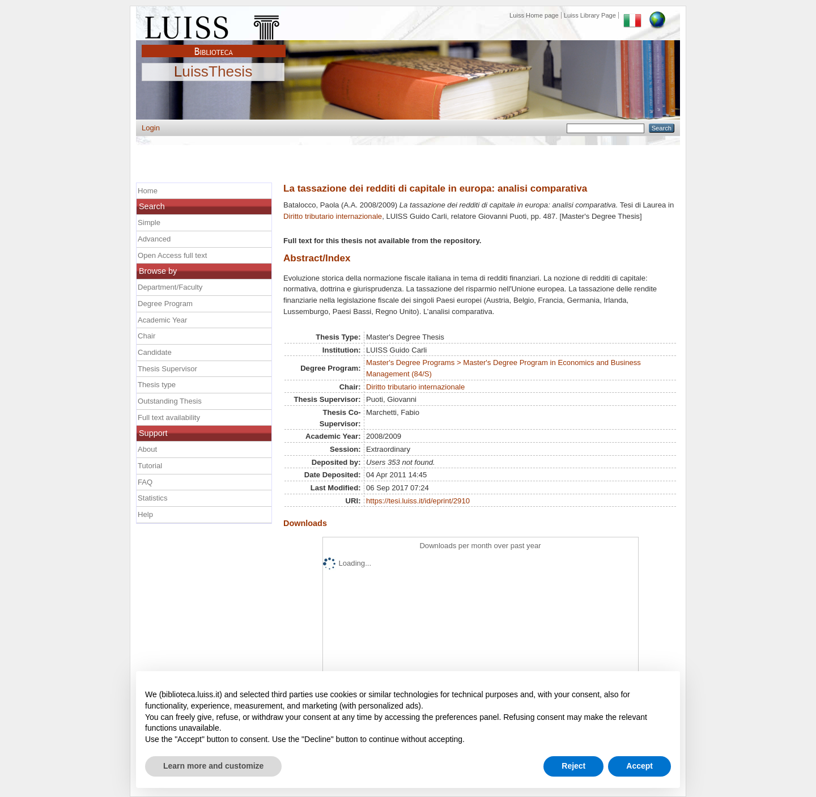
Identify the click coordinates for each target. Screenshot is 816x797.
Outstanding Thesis (170, 401)
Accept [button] (639, 765)
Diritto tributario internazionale (332, 216)
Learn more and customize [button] (213, 765)
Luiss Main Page (214, 25)
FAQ (145, 482)
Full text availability (169, 417)
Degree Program (165, 303)
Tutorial (150, 465)
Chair (146, 336)
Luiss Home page (534, 15)
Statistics (152, 498)
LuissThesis (213, 72)
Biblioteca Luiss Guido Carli (214, 45)
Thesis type (157, 384)
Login (151, 128)
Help (145, 514)
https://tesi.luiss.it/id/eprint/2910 (418, 501)
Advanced (154, 239)
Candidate (155, 352)
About (147, 449)
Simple (149, 222)
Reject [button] (573, 765)
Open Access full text (172, 255)
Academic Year (162, 320)
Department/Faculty (170, 287)
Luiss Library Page (590, 15)
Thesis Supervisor (167, 368)
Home (148, 190)
